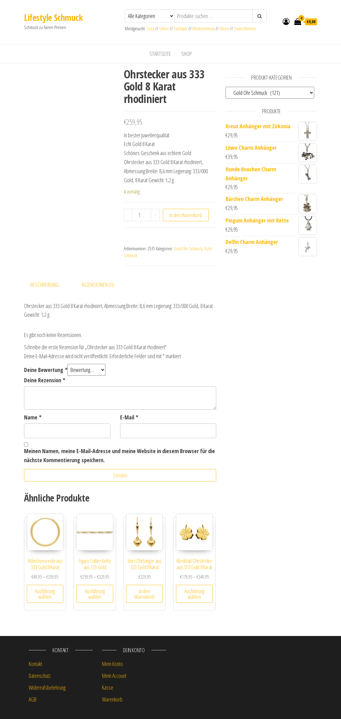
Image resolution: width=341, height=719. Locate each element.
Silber (164, 29)
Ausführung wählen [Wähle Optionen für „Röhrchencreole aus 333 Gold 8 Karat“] (45, 593)
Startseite (160, 53)
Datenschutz (40, 675)
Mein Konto (112, 664)
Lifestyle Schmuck (53, 17)
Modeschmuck (203, 29)
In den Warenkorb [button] (144, 593)
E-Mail (129, 417)
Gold (150, 29)
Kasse (107, 687)
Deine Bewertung (45, 370)
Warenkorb (112, 699)
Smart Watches (245, 29)
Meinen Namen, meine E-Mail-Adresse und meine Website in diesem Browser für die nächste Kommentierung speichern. (119, 455)
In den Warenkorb (185, 215)
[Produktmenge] (141, 215)
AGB (33, 699)
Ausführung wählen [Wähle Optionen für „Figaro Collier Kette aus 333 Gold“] (95, 593)
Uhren (224, 29)
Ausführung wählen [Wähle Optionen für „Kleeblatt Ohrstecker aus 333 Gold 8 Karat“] (194, 593)
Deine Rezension (44, 380)
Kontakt (35, 664)
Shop (186, 53)
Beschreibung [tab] (44, 284)
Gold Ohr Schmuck (188, 249)
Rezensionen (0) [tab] (98, 284)
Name (32, 417)
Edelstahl (181, 29)
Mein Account (114, 675)
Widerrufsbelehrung (47, 687)
